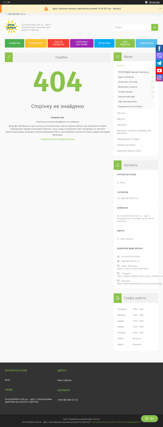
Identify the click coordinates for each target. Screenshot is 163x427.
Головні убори (125, 92)
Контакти (121, 124)
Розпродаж (36, 43)
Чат (149, 418)
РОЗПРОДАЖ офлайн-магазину (133, 72)
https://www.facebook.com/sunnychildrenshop (139, 283)
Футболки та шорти (127, 87)
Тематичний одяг (126, 96)
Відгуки (121, 119)
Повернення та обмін (128, 139)
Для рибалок (125, 43)
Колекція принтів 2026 (129, 150)
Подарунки (146, 43)
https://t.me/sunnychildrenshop (132, 268)
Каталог (121, 65)
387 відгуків (154, 2)
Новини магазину (126, 145)
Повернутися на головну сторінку (58, 139)
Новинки (14, 43)
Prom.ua (96, 419)
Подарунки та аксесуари (130, 106)
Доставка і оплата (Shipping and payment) (134, 132)
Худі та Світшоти (58, 43)
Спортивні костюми (81, 43)
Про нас (121, 113)
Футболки (104, 43)
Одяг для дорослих (127, 101)
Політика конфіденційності (128, 422)
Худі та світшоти (126, 77)
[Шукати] (154, 27)
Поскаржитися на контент (103, 422)
